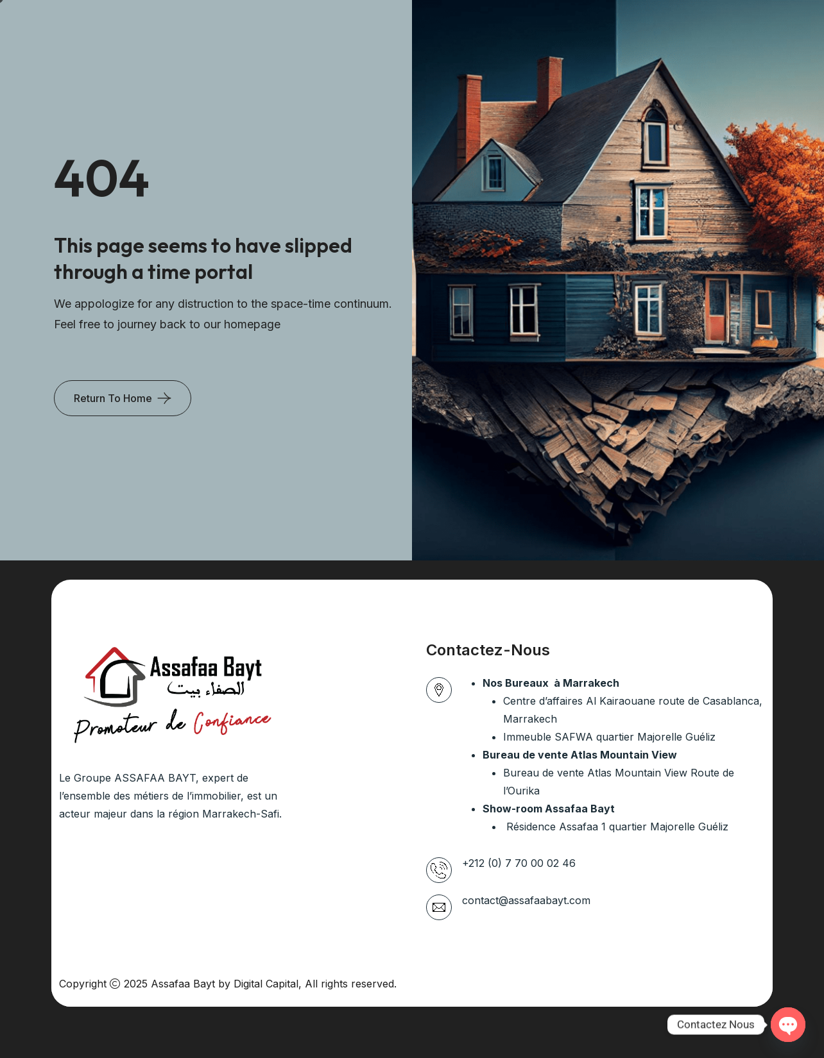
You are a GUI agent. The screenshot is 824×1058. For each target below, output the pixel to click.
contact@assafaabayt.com (526, 900)
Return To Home (113, 398)
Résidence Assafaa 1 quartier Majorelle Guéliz (615, 826)
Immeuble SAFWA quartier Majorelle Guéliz (609, 736)
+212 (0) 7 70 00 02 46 (519, 863)
